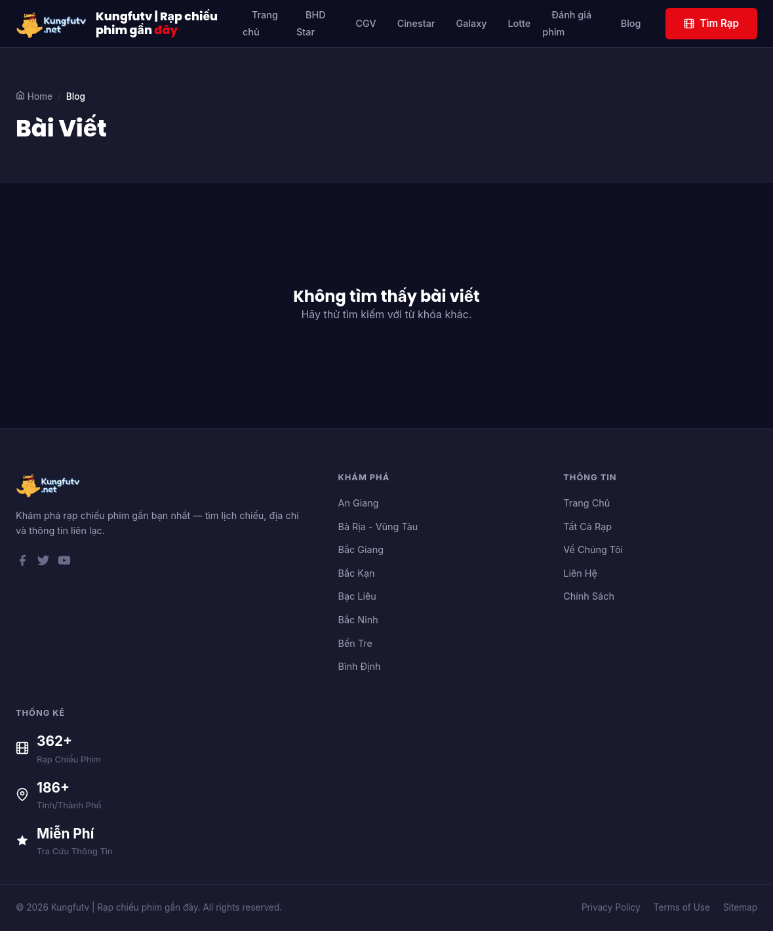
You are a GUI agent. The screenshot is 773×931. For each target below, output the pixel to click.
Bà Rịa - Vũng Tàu (378, 526)
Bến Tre (355, 643)
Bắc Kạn (356, 573)
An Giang (358, 502)
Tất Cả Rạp (587, 526)
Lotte (518, 23)
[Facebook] (22, 563)
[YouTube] (64, 563)
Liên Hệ (580, 573)
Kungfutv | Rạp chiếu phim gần (157, 23)
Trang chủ (260, 23)
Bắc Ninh (358, 619)
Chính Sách (588, 596)
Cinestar (416, 23)
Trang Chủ (586, 502)
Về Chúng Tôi (593, 549)
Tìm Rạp (711, 23)
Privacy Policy (611, 907)
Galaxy (471, 23)
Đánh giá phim (566, 23)
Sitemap (740, 907)
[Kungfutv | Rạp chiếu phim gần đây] (52, 23)
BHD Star (311, 23)
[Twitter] (43, 563)
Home (34, 96)
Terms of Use (682, 907)
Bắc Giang (361, 549)
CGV (365, 23)
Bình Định (359, 666)
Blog (631, 23)
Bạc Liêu (357, 596)
